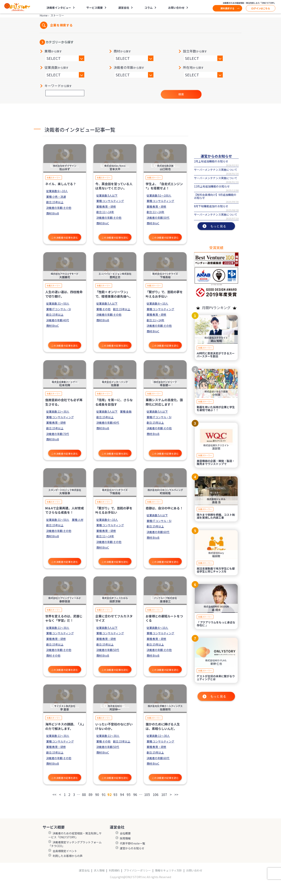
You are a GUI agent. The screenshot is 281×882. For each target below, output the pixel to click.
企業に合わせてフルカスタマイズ (114, 618)
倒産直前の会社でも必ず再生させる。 (64, 401)
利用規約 (114, 870)
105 (147, 794)
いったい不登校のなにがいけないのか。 (114, 726)
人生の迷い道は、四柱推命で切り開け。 (64, 293)
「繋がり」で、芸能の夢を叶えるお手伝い (164, 293)
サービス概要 (94, 8)
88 (84, 794)
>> (176, 794)
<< (54, 794)
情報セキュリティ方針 (168, 870)
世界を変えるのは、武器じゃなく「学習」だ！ (64, 618)
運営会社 (123, 8)
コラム (148, 8)
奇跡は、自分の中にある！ (164, 508)
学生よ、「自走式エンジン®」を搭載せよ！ (164, 185)
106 (155, 794)
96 (135, 794)
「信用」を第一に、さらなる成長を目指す (114, 401)
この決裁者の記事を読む (64, 237)
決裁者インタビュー (59, 8)
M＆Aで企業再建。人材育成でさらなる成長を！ (64, 510)
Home (44, 15)
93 (115, 794)
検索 (181, 94)
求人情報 (99, 870)
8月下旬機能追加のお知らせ (211, 206)
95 (128, 794)
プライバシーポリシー (137, 870)
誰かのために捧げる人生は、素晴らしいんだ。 (163, 726)
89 (90, 794)
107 (164, 794)
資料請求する (227, 8)
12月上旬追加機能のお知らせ (212, 186)
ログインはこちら (260, 8)
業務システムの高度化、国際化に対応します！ (164, 401)
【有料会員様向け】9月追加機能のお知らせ (215, 196)
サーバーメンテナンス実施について (215, 170)
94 (122, 794)
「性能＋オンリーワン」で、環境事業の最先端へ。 (113, 293)
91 (104, 794)
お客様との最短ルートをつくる (164, 618)
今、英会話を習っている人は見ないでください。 (113, 185)
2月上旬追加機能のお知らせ (211, 161)
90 (97, 794)
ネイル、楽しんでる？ (60, 183)
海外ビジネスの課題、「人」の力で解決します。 (64, 726)
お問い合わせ (176, 8)
